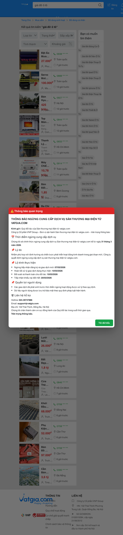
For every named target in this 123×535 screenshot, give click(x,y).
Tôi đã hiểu (104, 322)
